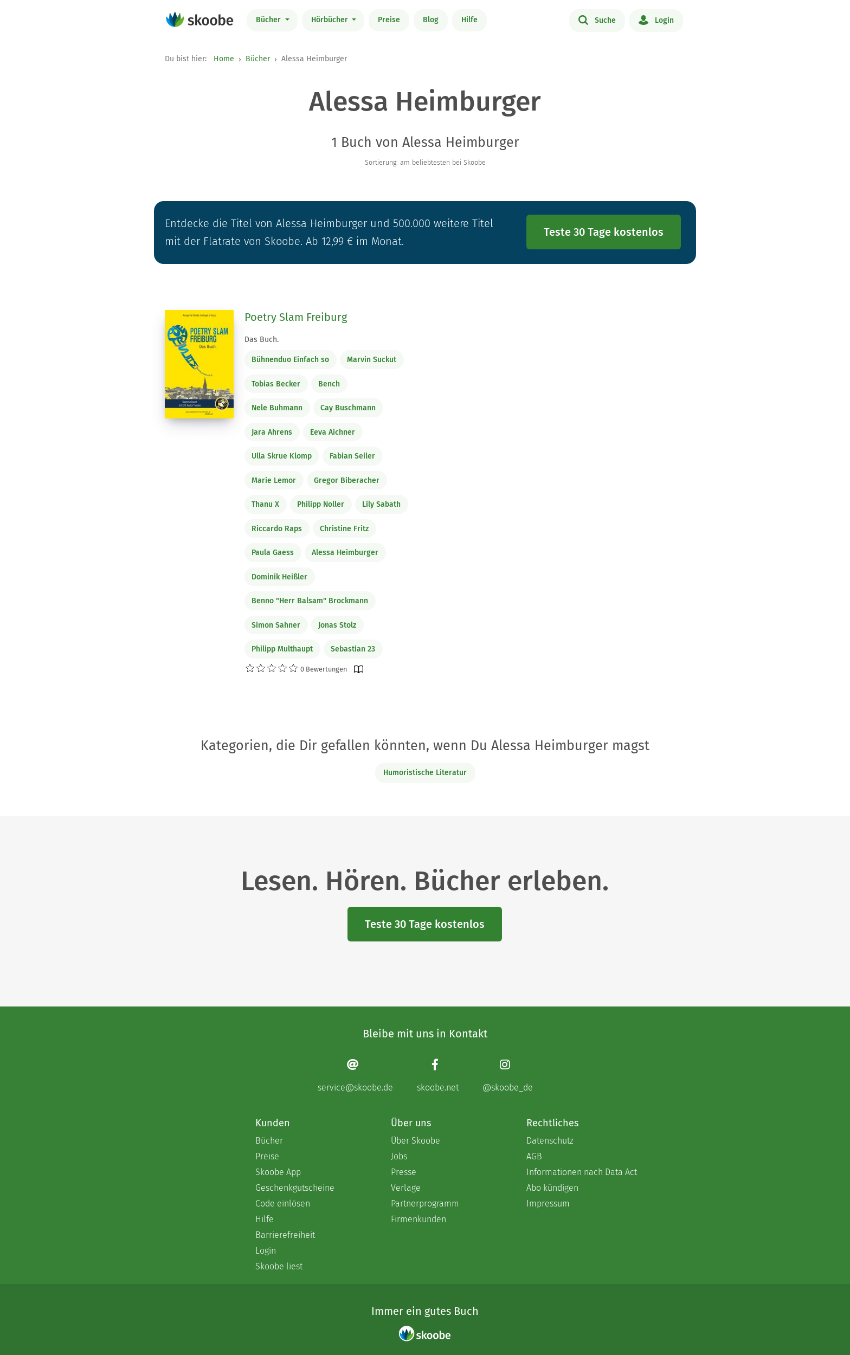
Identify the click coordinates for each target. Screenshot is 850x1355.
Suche (597, 19)
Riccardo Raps (277, 528)
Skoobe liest (278, 1266)
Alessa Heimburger (345, 552)
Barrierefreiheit (285, 1235)
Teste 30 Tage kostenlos (604, 231)
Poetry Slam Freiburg (295, 317)
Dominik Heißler (279, 577)
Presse (403, 1172)
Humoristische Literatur (425, 772)
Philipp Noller (320, 504)
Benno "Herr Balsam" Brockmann (310, 600)
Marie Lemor (274, 480)
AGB (534, 1156)
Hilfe (469, 19)
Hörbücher (330, 19)
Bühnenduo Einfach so (290, 359)
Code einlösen (282, 1203)
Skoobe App (278, 1172)
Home (224, 58)
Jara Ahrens (272, 432)
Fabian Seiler (352, 456)
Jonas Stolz (337, 625)
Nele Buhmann (277, 407)
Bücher (269, 19)
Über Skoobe (415, 1140)
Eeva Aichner (332, 432)
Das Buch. (261, 339)
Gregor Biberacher (346, 480)
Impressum (548, 1203)
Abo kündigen (552, 1188)
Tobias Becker (276, 384)
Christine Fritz (344, 528)
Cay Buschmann (348, 407)
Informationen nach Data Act (581, 1172)
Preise (389, 19)
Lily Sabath (381, 504)
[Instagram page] (508, 1075)
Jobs (399, 1156)
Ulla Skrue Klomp (282, 456)
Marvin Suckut (371, 359)
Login (656, 19)
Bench (329, 384)
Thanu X (265, 504)
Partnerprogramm (425, 1203)
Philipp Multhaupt (282, 649)
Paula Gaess (273, 552)
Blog (431, 19)
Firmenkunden (418, 1219)
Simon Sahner (276, 625)
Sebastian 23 (353, 649)
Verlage (406, 1188)
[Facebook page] (437, 1075)
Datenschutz (550, 1140)
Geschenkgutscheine (294, 1188)
